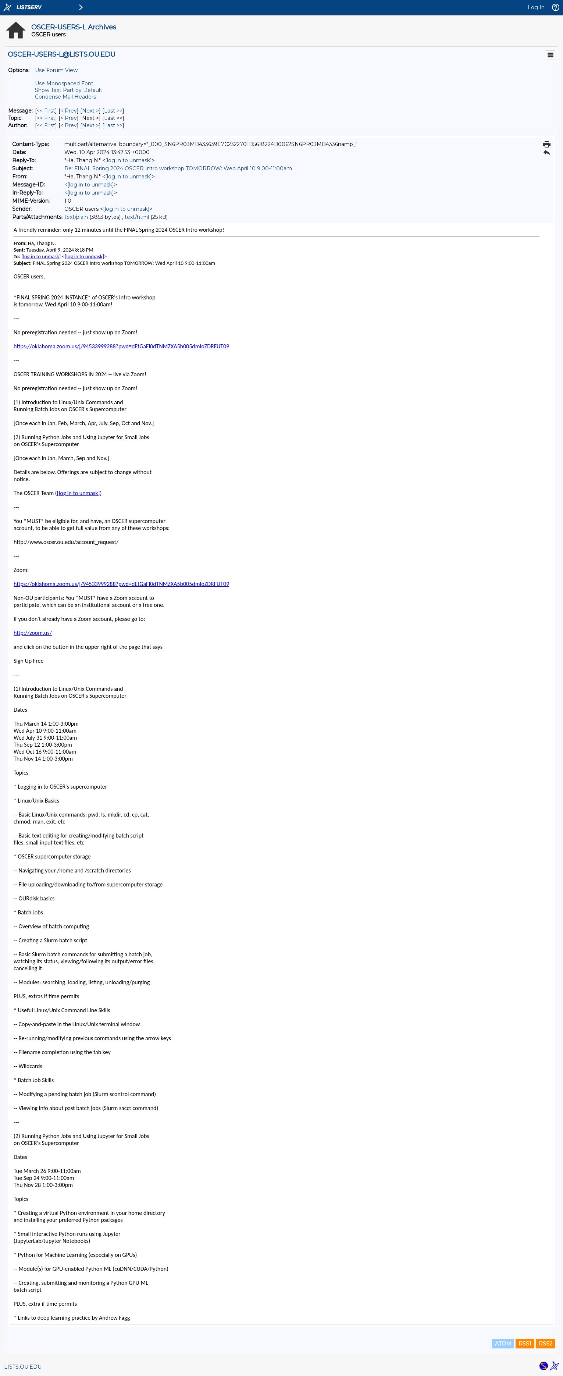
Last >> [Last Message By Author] (113, 125)
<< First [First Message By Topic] (46, 118)
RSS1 (525, 1343)
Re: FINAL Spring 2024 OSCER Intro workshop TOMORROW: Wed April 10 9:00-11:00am (178, 168)
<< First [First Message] (46, 110)
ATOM (503, 1343)
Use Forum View (56, 70)
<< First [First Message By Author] (46, 125)
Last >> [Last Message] (113, 110)
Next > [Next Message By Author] (90, 125)
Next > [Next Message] (90, 110)
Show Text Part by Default (68, 90)
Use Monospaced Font (64, 83)
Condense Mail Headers (65, 96)
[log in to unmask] (128, 160)
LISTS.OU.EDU (23, 1366)
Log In (536, 7)
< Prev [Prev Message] (68, 110)
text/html (137, 217)
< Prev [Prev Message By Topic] (68, 118)
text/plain (76, 217)
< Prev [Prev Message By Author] (68, 125)
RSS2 (545, 1343)
